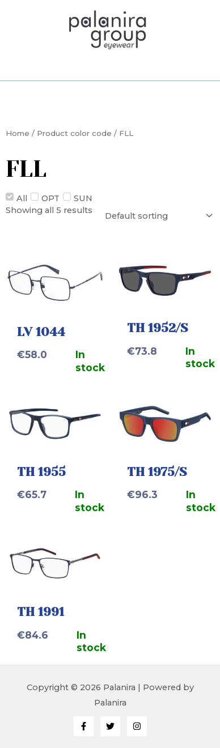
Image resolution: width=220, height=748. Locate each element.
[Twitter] (110, 726)
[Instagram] (137, 726)
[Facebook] (84, 726)
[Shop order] (157, 215)
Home (17, 133)
